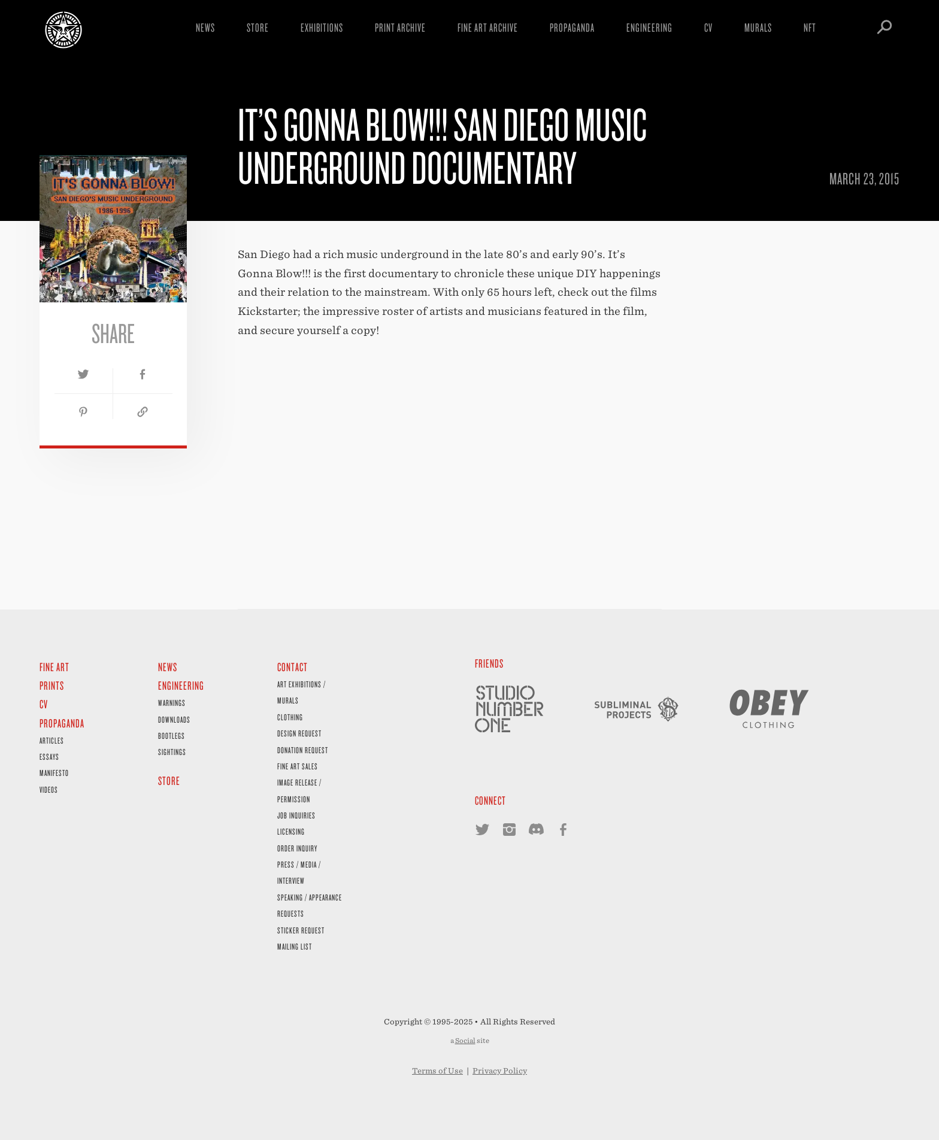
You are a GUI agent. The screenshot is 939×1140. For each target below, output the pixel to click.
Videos (49, 789)
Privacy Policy (499, 1070)
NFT (810, 27)
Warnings (172, 702)
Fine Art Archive (488, 27)
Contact (292, 666)
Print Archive (400, 27)
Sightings (172, 751)
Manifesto (54, 772)
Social (465, 1040)
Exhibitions (322, 27)
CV (708, 27)
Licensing (291, 831)
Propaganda (572, 27)
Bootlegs (171, 735)
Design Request (299, 733)
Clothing (290, 717)
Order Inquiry (297, 848)
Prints (52, 685)
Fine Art (54, 666)
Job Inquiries (296, 815)
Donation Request (302, 750)
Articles (52, 740)
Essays (49, 756)
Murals (758, 27)
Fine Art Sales (297, 766)
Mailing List (294, 946)
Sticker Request (301, 930)
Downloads (174, 719)
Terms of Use (437, 1070)
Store (258, 27)
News (205, 27)
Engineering (649, 27)
